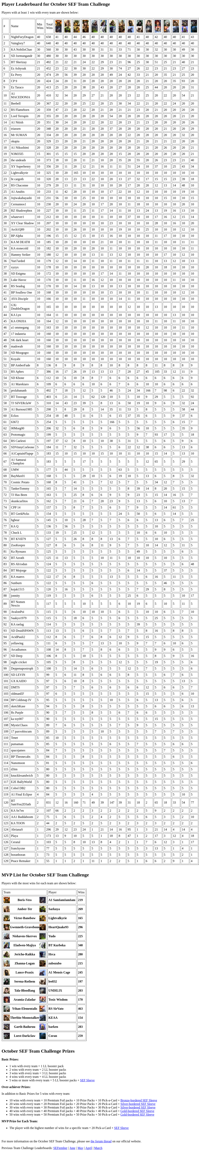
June (72, 1148)
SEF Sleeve (87, 1080)
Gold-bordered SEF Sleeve (137, 1111)
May (80, 1148)
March (98, 1148)
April (88, 1148)
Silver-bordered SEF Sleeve (137, 1104)
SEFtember (60, 1148)
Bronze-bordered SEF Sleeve (138, 1100)
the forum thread (101, 1141)
